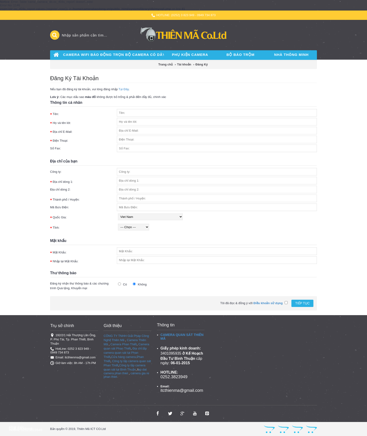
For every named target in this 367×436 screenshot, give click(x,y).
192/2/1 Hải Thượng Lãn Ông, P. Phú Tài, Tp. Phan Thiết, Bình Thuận (73, 339)
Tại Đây (123, 89)
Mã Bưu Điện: (59, 207)
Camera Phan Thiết (123, 344)
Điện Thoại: (60, 140)
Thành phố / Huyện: (66, 199)
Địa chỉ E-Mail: (62, 131)
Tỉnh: (56, 227)
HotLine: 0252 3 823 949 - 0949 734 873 (70, 350)
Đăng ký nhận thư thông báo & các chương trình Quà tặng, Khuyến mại (79, 286)
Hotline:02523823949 (25, 430)
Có (122, 284)
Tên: (56, 114)
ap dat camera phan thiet (125, 371)
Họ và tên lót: (62, 123)
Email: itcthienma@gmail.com (72, 357)
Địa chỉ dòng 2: (60, 189)
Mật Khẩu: (59, 252)
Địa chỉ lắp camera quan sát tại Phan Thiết (125, 353)
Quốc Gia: (59, 217)
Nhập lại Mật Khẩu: (65, 261)
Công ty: (55, 171)
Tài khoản (184, 64)
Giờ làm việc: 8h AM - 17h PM (73, 363)
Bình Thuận (128, 369)
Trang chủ (165, 64)
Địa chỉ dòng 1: (63, 182)
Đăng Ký (201, 64)
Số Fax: (55, 148)
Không (140, 284)
